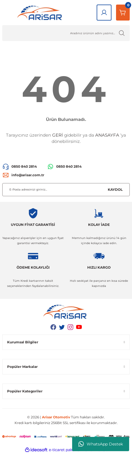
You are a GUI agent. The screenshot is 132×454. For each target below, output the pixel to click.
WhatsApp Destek (100, 444)
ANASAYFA (107, 135)
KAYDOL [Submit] (115, 189)
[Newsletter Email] (66, 189)
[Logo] (40, 12)
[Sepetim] (123, 13)
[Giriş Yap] (104, 12)
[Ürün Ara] (66, 33)
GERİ (57, 135)
